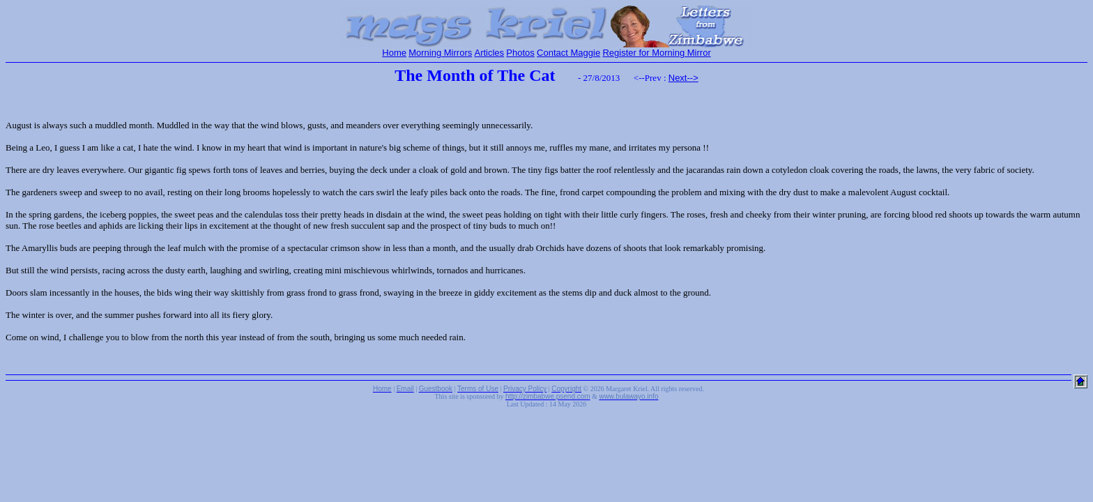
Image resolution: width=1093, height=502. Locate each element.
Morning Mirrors (440, 52)
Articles (489, 52)
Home (394, 52)
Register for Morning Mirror (656, 52)
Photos (520, 52)
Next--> (683, 78)
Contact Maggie (568, 52)
